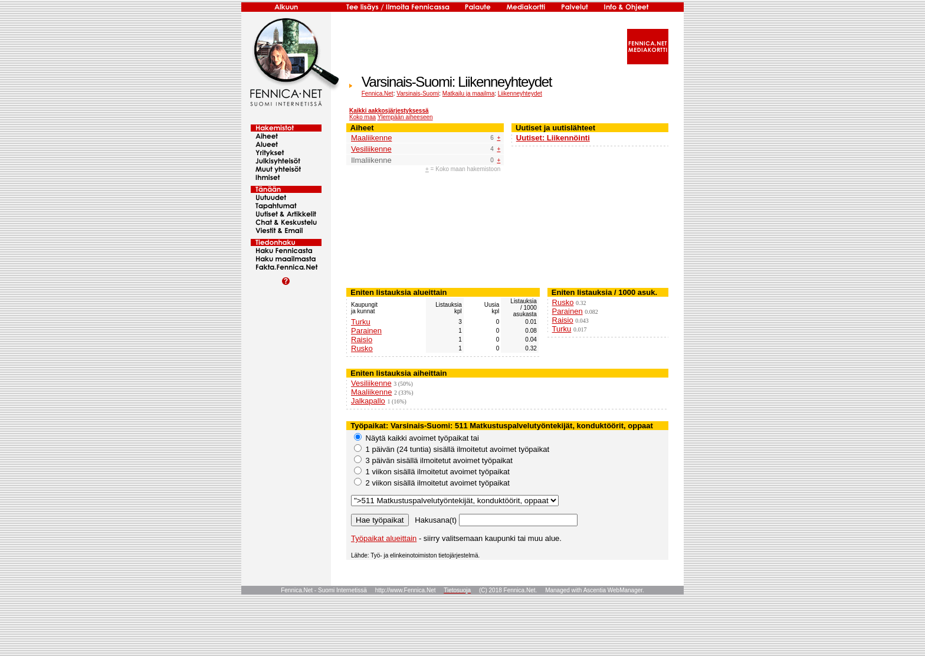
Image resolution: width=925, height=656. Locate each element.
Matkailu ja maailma (468, 93)
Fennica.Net (377, 93)
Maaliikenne (371, 137)
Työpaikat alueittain (383, 538)
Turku (360, 321)
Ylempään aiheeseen (405, 117)
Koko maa (362, 117)
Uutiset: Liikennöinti (553, 137)
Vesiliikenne (371, 149)
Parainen (366, 330)
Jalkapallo (368, 400)
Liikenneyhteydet (520, 93)
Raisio (361, 339)
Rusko (362, 348)
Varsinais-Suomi (417, 93)
